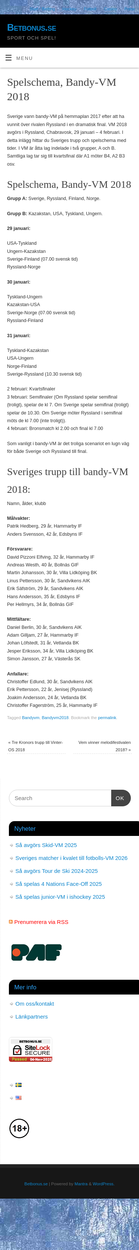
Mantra (81, 1184)
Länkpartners (32, 1016)
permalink (107, 717)
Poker (129, 9)
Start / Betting (42, 9)
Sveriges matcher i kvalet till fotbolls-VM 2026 (72, 858)
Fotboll (90, 9)
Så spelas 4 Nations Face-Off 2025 (59, 884)
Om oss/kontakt (35, 1003)
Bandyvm (30, 717)
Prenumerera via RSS (41, 922)
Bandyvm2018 (55, 717)
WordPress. (104, 1184)
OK (118, 797)
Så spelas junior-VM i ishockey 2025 (60, 897)
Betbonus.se (31, 27)
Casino (110, 9)
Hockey (69, 9)
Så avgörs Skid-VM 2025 (46, 845)
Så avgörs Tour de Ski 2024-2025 (57, 871)
